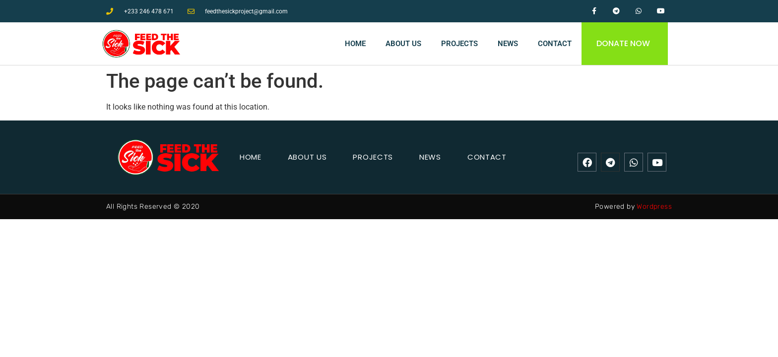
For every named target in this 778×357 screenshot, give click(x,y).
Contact (555, 43)
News (508, 43)
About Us (403, 43)
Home (355, 43)
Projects (459, 43)
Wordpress (654, 206)
